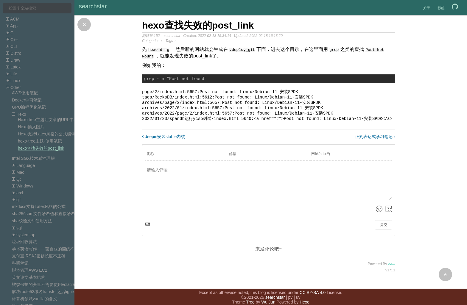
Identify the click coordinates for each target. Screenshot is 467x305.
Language (23, 165)
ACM (12, 19)
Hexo (19, 114)
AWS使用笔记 (25, 92)
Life (11, 73)
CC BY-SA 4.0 (313, 286)
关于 (426, 8)
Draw (13, 60)
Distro (13, 53)
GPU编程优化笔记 (29, 107)
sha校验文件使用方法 (32, 220)
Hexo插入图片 (31, 126)
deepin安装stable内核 (163, 139)
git (16, 199)
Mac (18, 172)
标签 (441, 8)
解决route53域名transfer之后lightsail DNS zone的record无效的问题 (74, 291)
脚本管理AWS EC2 (29, 270)
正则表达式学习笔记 (375, 139)
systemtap (23, 234)
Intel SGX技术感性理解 (33, 158)
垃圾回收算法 (24, 241)
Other (13, 87)
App (12, 26)
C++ (12, 39)
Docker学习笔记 (27, 100)
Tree (250, 296)
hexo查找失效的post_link (41, 148)
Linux (13, 80)
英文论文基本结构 (28, 277)
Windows (22, 186)
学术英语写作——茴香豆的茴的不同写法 (49, 248)
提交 (383, 228)
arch (18, 192)
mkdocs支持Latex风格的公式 (39, 206)
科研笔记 (20, 263)
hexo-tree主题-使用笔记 (40, 141)
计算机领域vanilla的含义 (34, 298)
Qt (16, 179)
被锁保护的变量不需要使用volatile (43, 284)
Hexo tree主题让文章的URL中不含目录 (54, 119)
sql (17, 228)
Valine (391, 267)
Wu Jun (268, 296)
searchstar (93, 6)
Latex (13, 67)
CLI (11, 46)
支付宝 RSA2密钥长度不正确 (39, 256)
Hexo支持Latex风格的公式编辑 (46, 134)
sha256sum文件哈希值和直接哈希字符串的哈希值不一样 (64, 213)
